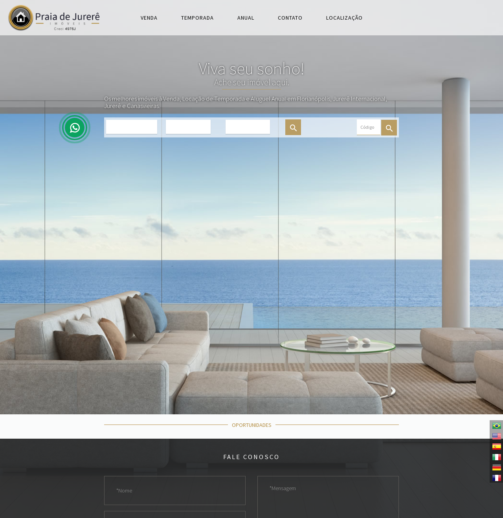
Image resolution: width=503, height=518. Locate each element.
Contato (290, 17)
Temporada (197, 17)
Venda (149, 17)
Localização (344, 17)
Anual (245, 17)
